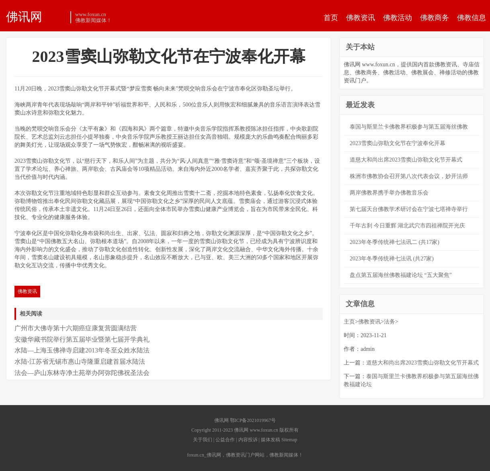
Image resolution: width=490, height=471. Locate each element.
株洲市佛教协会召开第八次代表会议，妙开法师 (409, 176)
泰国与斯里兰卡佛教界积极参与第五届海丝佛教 (409, 127)
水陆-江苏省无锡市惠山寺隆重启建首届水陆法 (79, 361)
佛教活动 (397, 18)
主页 (349, 322)
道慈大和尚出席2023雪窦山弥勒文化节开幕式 (406, 160)
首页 (331, 18)
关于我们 (202, 439)
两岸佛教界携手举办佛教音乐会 (389, 193)
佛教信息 (471, 18)
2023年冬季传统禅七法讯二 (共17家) (394, 242)
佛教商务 (434, 18)
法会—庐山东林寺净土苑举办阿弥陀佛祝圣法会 (82, 372)
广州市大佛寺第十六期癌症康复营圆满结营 (75, 328)
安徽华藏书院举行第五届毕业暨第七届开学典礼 (82, 339)
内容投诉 (248, 439)
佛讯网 (24, 16)
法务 (389, 322)
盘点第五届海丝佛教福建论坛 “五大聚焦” (401, 275)
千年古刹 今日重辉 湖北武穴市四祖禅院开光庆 (407, 226)
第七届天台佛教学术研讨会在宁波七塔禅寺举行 (409, 209)
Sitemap (289, 439)
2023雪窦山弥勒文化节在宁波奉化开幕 (397, 143)
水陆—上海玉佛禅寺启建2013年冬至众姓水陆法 (82, 350)
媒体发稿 (270, 439)
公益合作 (225, 439)
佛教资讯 (360, 18)
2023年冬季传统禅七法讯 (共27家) (392, 259)
